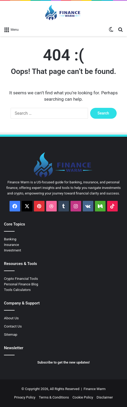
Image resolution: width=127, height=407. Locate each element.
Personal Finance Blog (21, 284)
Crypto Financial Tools (21, 279)
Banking (10, 239)
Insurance (11, 245)
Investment (12, 250)
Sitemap (10, 334)
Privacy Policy (24, 397)
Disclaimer (105, 397)
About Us (11, 318)
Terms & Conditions (54, 397)
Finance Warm (95, 389)
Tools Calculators (17, 290)
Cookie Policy (82, 397)
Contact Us (13, 326)
